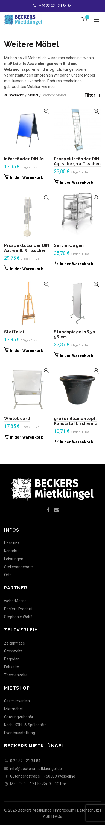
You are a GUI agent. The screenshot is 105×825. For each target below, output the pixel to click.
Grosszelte (13, 651)
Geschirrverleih (17, 701)
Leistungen (13, 559)
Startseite (16, 95)
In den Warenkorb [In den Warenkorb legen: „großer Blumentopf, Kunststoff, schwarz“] (76, 442)
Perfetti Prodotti (18, 609)
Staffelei (14, 331)
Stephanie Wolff (18, 617)
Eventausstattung (19, 733)
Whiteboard (17, 418)
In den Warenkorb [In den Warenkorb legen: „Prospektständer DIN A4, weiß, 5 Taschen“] (26, 269)
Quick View (46, 111)
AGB (47, 816)
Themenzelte (16, 675)
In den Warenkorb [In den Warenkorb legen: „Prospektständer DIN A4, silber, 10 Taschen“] (76, 182)
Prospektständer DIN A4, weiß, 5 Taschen (26, 248)
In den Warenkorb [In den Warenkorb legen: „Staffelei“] (26, 350)
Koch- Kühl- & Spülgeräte (25, 725)
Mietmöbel (13, 709)
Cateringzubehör (18, 717)
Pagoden (12, 659)
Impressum (65, 810)
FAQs (57, 816)
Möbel (33, 95)
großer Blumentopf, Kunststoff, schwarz (75, 421)
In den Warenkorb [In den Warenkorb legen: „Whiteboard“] (26, 437)
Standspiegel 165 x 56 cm (74, 334)
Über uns (11, 543)
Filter (89, 95)
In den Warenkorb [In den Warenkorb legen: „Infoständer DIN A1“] (26, 177)
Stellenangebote (18, 567)
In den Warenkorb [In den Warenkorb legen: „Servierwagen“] (76, 264)
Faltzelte (11, 667)
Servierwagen (69, 245)
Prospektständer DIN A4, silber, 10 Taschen (77, 161)
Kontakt (11, 551)
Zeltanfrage (14, 643)
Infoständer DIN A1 (24, 158)
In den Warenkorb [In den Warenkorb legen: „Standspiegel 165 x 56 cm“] (76, 355)
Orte (8, 575)
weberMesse (15, 601)
